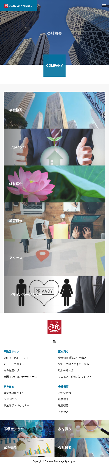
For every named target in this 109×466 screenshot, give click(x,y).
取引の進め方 (66, 370)
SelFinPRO (10, 399)
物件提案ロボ (11, 370)
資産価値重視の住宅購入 (72, 357)
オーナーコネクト (14, 364)
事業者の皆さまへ (14, 392)
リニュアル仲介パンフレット (75, 376)
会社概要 (63, 386)
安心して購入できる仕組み (73, 364)
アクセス (63, 411)
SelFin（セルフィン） (16, 357)
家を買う (63, 351)
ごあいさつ (64, 392)
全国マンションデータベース (20, 376)
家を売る (9, 386)
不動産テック (11, 351)
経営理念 (63, 399)
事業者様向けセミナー (16, 405)
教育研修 (63, 405)
